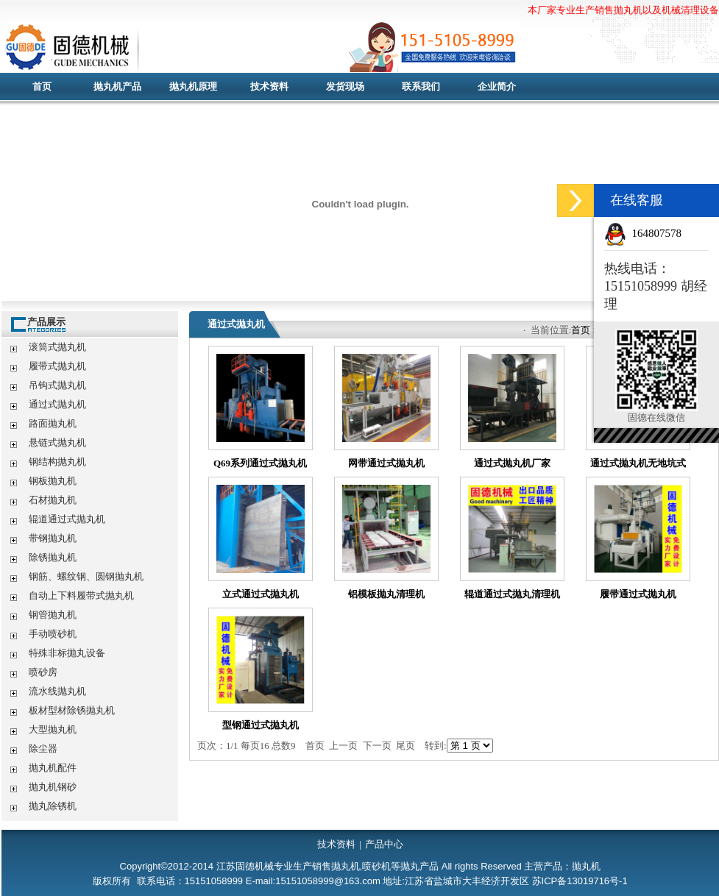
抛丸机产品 (117, 86)
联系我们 (421, 86)
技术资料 (269, 86)
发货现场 (345, 86)
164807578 (657, 233)
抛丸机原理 (193, 86)
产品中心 (384, 844)
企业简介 (497, 86)
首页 (42, 86)
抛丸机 (292, 48)
